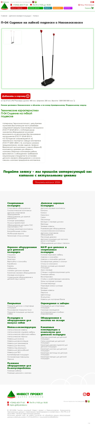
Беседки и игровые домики (52, 222)
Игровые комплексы (15, 275)
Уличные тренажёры (15, 220)
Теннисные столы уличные (18, 236)
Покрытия (14, 303)
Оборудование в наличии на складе (53, 319)
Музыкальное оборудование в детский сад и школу (20, 278)
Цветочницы (45, 295)
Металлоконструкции (21, 327)
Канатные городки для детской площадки (54, 357)
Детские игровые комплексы (53, 208)
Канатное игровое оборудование (21, 273)
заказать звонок (33, 8)
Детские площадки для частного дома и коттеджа (54, 240)
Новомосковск (6, 2)
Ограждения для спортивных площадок (52, 306)
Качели (36, 16)
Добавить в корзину (15, 96)
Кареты (10, 266)
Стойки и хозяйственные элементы (55, 279)
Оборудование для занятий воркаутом (18, 217)
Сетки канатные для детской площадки (53, 342)
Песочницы (45, 219)
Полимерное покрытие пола (19, 310)
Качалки (44, 210)
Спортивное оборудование (18, 208)
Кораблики (12, 264)
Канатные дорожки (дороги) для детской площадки (54, 345)
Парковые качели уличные (52, 286)
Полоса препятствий (16, 223)
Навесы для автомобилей (18, 350)
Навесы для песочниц (16, 345)
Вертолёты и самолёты (17, 261)
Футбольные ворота (15, 233)
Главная (4, 16)
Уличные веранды (48, 283)
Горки (43, 217)
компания (56, 8)
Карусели (45, 215)
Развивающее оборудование (53, 228)
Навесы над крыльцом (16, 348)
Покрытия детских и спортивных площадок (20, 306)
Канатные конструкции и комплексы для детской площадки (53, 331)
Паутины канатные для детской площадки (54, 338)
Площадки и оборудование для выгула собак (19, 320)
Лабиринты (12, 268)
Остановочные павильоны (18, 357)
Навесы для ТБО (14, 352)
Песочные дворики (48, 237)
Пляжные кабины (48, 274)
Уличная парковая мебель (52, 255)
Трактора (11, 259)
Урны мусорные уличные (51, 281)
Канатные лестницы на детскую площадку (54, 353)
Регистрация (89, 5)
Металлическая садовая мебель (21, 332)
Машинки (11, 255)
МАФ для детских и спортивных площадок (54, 249)
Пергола (44, 292)
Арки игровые (46, 270)
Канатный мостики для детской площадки (54, 349)
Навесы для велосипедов (17, 341)
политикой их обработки (49, 417)
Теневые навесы (47, 226)
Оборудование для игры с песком (55, 243)
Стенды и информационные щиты (55, 272)
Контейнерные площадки (18, 354)
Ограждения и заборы (55, 303)
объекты (47, 8)
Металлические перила (17, 336)
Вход (82, 5)
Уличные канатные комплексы (20, 229)
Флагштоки (45, 297)
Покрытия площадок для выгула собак (20, 313)
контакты (67, 8)
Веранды (44, 224)
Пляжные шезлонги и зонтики (19, 373)
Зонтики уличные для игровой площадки (53, 266)
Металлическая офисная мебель (21, 334)
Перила (10, 359)
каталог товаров (16, 8)
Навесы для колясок (15, 339)
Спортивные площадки (15, 204)
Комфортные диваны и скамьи (54, 261)
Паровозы (11, 257)
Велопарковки (47, 276)
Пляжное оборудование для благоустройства (19, 365)
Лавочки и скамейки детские (53, 259)
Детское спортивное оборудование (16, 213)
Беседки (44, 288)
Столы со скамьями (49, 264)
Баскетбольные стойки (16, 231)
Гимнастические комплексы (19, 210)
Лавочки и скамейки (49, 257)
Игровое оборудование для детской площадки (22, 249)
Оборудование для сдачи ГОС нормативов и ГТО (20, 226)
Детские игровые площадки (20, 16)
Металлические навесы (17, 330)
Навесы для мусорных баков (53, 299)
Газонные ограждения (50, 310)
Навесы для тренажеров (17, 343)
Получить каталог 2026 (47, 182)
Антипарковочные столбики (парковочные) (52, 313)
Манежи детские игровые (18, 270)
